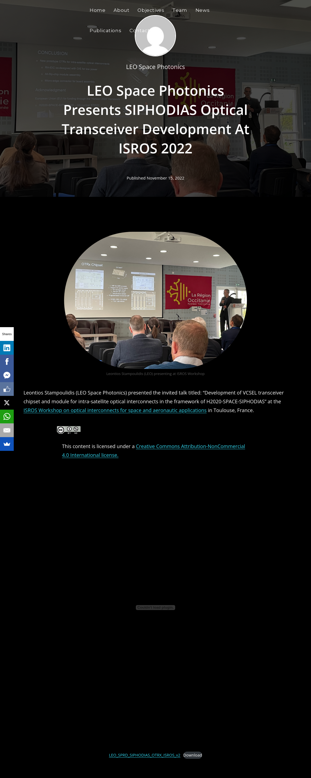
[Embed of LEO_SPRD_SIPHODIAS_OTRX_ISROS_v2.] (155, 607)
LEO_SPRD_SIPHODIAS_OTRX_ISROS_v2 (144, 755)
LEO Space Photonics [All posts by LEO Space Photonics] (155, 66)
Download (192, 755)
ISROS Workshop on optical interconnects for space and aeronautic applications (115, 410)
